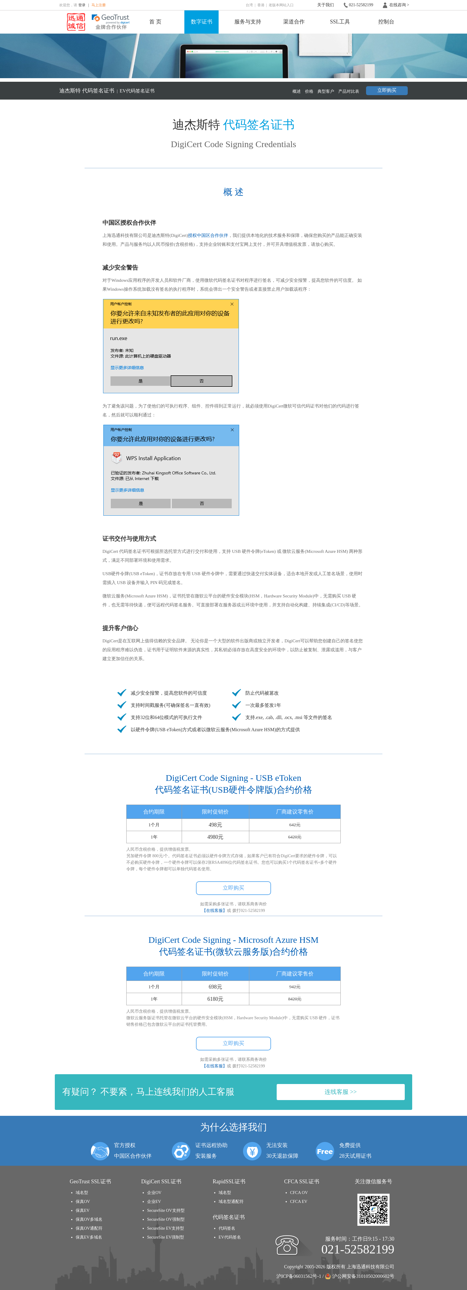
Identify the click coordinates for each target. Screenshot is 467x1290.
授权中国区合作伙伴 (208, 235)
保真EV (83, 1210)
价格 (309, 91)
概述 (296, 91)
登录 (81, 5)
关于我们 (325, 5)
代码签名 (227, 1228)
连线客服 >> (341, 1091)
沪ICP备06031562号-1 (298, 1276)
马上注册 (98, 5)
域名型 (82, 1192)
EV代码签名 (230, 1237)
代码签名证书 (98, 91)
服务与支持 (247, 22)
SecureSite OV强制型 (166, 1219)
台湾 (249, 5)
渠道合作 (294, 22)
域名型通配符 (231, 1201)
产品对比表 (348, 91)
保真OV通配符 (89, 1228)
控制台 (386, 22)
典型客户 (325, 91)
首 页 (155, 22)
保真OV (83, 1201)
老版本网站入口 (281, 5)
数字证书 (201, 22)
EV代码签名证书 (137, 90)
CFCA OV (299, 1192)
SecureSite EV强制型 (165, 1237)
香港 (260, 5)
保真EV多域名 (89, 1237)
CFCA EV (298, 1201)
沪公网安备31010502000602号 (359, 1276)
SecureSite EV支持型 (165, 1228)
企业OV (154, 1192)
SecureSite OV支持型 (166, 1210)
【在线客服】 (214, 910)
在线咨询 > (399, 5)
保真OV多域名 (89, 1219)
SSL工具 (340, 22)
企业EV (154, 1201)
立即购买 (386, 90)
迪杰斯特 (70, 91)
